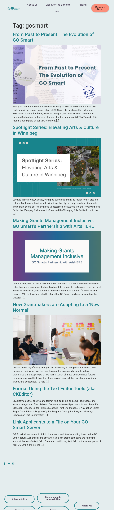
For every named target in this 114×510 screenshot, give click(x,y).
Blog (57, 11)
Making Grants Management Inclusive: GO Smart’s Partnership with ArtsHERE (53, 223)
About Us (32, 4)
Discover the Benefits (58, 4)
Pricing (83, 4)
